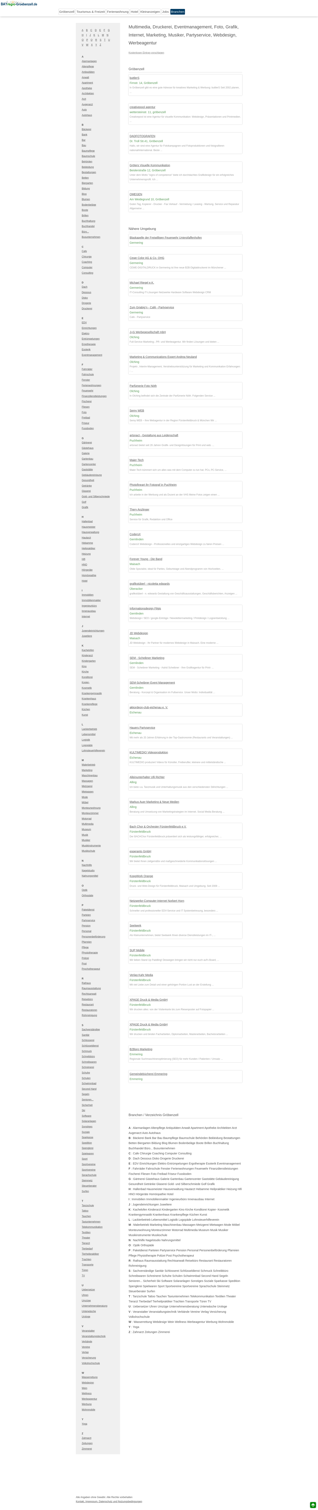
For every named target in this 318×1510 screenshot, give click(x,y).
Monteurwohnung (91, 807)
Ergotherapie (89, 344)
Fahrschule (88, 374)
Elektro (85, 333)
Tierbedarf (87, 1248)
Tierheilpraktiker (90, 1254)
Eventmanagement (92, 355)
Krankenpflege (89, 704)
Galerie (86, 453)
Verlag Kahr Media (141, 975)
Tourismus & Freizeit (90, 11)
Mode (85, 797)
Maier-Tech (137, 460)
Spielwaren (88, 1153)
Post (84, 963)
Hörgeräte (87, 569)
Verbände (87, 1341)
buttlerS (134, 77)
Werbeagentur (89, 1398)
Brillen (85, 215)
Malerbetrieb (88, 764)
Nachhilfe (87, 865)
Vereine (86, 1347)
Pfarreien (87, 942)
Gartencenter (89, 464)
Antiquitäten (88, 72)
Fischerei (87, 401)
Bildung (86, 188)
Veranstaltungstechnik (93, 1336)
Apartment (87, 82)
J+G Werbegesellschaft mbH (148, 332)
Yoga (84, 1423)
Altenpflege (88, 66)
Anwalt (85, 77)
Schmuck (87, 1051)
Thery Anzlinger (139, 509)
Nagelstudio (88, 870)
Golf (84, 502)
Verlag (85, 1352)
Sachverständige (91, 1029)
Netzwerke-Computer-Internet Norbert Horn (157, 900)
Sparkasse (87, 1137)
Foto (84, 412)
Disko (85, 297)
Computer (87, 267)
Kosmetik (87, 687)
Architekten (88, 93)
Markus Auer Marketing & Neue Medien (154, 801)
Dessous (86, 292)
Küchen (86, 709)
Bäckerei (86, 129)
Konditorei (87, 677)
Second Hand (89, 1088)
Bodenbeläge (89, 204)
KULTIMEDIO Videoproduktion (149, 752)
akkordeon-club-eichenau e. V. (149, 707)
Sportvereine (89, 1164)
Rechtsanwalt (89, 993)
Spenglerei (87, 1148)
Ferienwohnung (118, 11)
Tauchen (86, 1216)
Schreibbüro (88, 1056)
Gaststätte (87, 469)
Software (86, 1115)
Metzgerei (87, 786)
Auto (84, 109)
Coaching (87, 262)
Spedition (87, 1142)
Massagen (87, 781)
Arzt (84, 99)
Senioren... (87, 1099)
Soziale (86, 1132)
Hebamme (87, 543)
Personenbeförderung (93, 936)
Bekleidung (88, 167)
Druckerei (87, 308)
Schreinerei (88, 1067)
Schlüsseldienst (90, 1045)
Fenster (86, 380)
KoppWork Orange (141, 876)
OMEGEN (136, 194)
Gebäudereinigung (92, 475)
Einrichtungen (89, 328)
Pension (86, 925)
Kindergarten (89, 661)
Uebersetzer (88, 1289)
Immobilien (87, 594)
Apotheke (87, 88)
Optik (84, 890)
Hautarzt (86, 537)
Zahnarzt (86, 1438)
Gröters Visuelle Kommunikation (150, 165)
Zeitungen (87, 1443)
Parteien (86, 915)
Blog (84, 194)
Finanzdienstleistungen (94, 396)
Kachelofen (88, 650)
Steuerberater (89, 1185)
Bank (84, 134)
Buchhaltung (88, 221)
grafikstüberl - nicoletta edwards (150, 583)
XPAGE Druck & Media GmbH (149, 999)
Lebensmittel (89, 734)
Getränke (87, 485)
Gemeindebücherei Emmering (148, 1074)
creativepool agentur (142, 107)
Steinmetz (87, 1180)
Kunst (85, 714)
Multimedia (87, 824)
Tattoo (85, 1210)
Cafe (84, 251)
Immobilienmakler (91, 600)
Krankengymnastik (92, 693)
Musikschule (88, 850)
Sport (85, 1158)
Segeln (85, 1094)
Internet (86, 616)
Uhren (85, 1295)
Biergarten (87, 183)
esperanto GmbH (140, 851)
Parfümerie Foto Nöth (143, 385)
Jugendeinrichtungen (93, 630)
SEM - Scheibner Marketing (147, 658)
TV (83, 1275)
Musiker (86, 840)
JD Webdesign (139, 633)
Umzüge (86, 1300)
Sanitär (85, 1035)
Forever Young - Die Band (146, 559)
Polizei (85, 958)
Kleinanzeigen (150, 11)
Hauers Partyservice (142, 727)
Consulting (87, 272)
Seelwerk (135, 925)
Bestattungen (89, 172)
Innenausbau (89, 611)
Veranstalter (88, 1330)
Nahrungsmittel (90, 875)
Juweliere (87, 636)
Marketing (87, 770)
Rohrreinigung (89, 1015)
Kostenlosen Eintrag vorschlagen (146, 52)
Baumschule (88, 156)
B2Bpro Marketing (141, 1049)
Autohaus (87, 115)
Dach (84, 286)
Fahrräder (87, 369)
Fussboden (88, 428)
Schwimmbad (89, 1083)
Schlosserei (88, 1040)
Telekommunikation (92, 1227)
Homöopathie (89, 575)
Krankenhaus (89, 698)
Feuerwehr (87, 390)
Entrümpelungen (91, 338)
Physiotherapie (90, 952)
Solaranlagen (89, 1121)
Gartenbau (87, 458)
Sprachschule (89, 1175)
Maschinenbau (90, 775)
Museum (86, 829)
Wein (84, 1388)
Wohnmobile (88, 1409)
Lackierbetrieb (89, 729)
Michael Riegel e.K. (142, 282)
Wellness (86, 1393)
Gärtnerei (87, 442)
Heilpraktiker (88, 548)
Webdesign (88, 1382)
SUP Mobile (137, 950)
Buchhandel (88, 226)
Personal (86, 931)
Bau (84, 145)
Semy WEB (137, 410)
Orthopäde (87, 895)
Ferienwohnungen (91, 385)
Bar (84, 140)
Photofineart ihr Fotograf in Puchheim (153, 484)
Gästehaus (87, 448)
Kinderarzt (87, 655)
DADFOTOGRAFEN (142, 136)
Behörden (87, 161)
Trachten (86, 1259)
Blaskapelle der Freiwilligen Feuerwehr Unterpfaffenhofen (166, 237)
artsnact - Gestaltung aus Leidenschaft (154, 435)
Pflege (85, 947)
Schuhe (86, 1072)
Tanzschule (88, 1205)
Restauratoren (89, 1010)
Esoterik (86, 349)
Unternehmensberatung (94, 1305)
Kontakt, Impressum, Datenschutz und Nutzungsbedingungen (109, 1501)
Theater (86, 1237)
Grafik (85, 507)
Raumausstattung (91, 988)
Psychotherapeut (91, 968)
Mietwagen (87, 791)
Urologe (86, 1316)
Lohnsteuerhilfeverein (93, 750)
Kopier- (86, 682)
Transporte (87, 1264)
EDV (84, 322)
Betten (85, 177)
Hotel (134, 11)
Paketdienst (88, 909)
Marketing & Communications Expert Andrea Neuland (163, 356)
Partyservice (88, 920)
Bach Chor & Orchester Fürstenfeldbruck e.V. (158, 826)
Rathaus (86, 983)
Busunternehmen (91, 237)
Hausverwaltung (90, 532)
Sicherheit (87, 1105)
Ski (83, 1110)
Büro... (85, 231)
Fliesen (86, 406)
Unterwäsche (89, 1311)
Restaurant (88, 1004)
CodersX (135, 534)
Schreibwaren (89, 1062)
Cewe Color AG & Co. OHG (147, 258)
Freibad (86, 417)
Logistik (86, 739)
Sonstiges (87, 1126)
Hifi (83, 559)
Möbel (85, 802)
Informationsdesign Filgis (145, 608)
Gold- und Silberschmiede (96, 496)
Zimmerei (87, 1448)
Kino (84, 666)
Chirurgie (87, 256)
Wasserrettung (90, 1377)
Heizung (86, 553)
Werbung (86, 1404)
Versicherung (89, 1357)
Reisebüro (87, 999)
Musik (85, 834)
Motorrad (86, 818)
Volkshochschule (91, 1363)
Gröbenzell (66, 11)
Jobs (165, 11)
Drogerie (86, 303)
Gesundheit (88, 480)
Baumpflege (88, 150)
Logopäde (87, 745)
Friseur (85, 423)
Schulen (86, 1078)
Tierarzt (86, 1243)
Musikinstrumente (91, 845)
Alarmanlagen (89, 61)
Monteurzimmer (90, 813)
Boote (85, 210)
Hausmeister (88, 526)
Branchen (177, 11)
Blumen (86, 199)
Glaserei (86, 491)
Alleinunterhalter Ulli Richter (147, 777)
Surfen (85, 1191)
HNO (84, 564)
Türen (85, 1270)
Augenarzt (87, 104)
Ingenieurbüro (89, 605)
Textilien (86, 1232)
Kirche (85, 671)
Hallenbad (87, 521)
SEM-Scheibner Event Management (152, 682)
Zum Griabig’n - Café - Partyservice (152, 307)
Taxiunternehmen (91, 1221)
